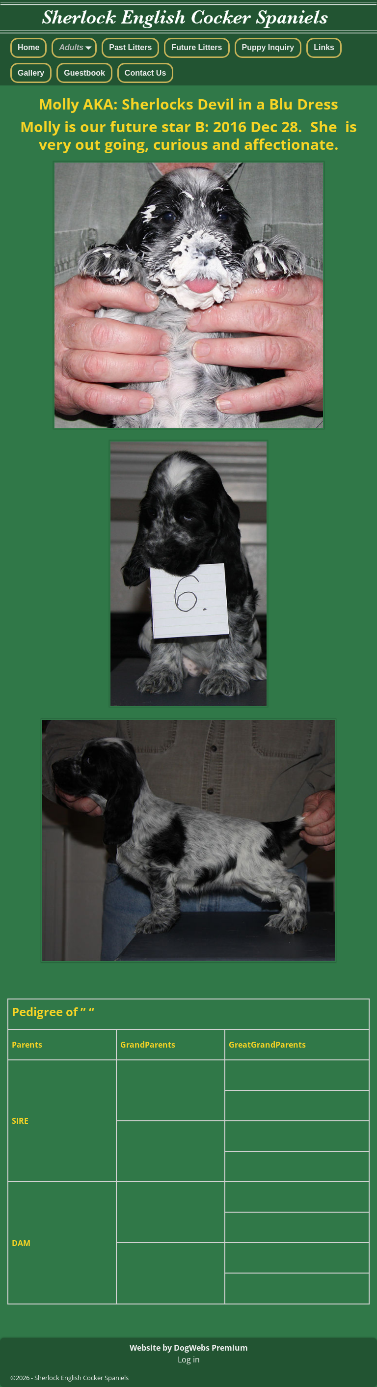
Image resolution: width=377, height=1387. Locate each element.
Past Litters (130, 47)
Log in (189, 1359)
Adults (77, 48)
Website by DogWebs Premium (189, 1347)
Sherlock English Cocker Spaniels (81, 1377)
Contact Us (145, 73)
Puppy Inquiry (268, 47)
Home (28, 47)
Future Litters (196, 47)
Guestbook (84, 73)
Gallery (31, 73)
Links (324, 47)
